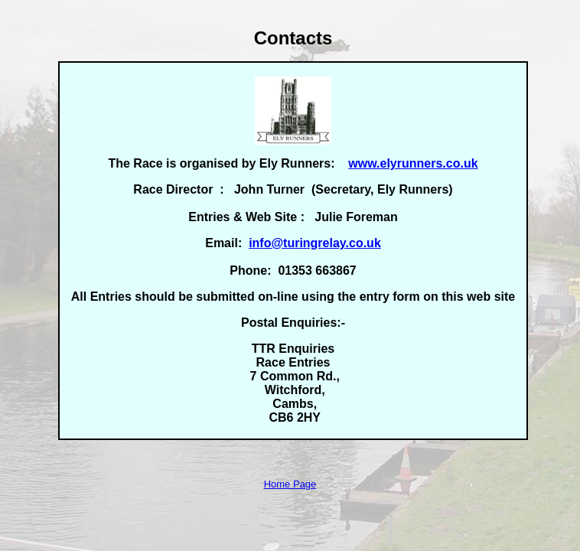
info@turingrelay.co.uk (315, 242)
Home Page (290, 484)
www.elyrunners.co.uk (412, 163)
